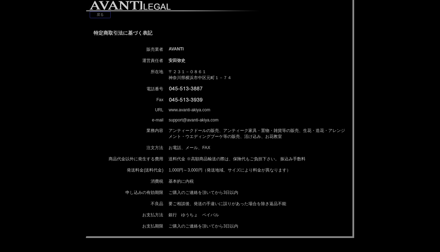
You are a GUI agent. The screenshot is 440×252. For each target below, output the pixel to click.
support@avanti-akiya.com (193, 120)
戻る (100, 14)
